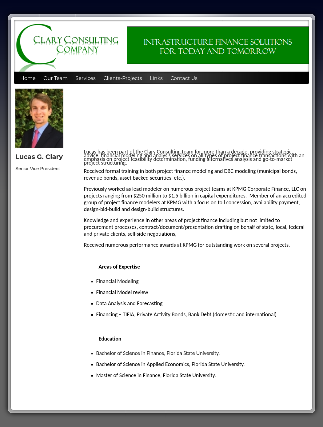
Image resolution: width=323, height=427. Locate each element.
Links (156, 78)
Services (85, 78)
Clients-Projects (122, 78)
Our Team (55, 78)
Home (28, 78)
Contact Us (183, 78)
